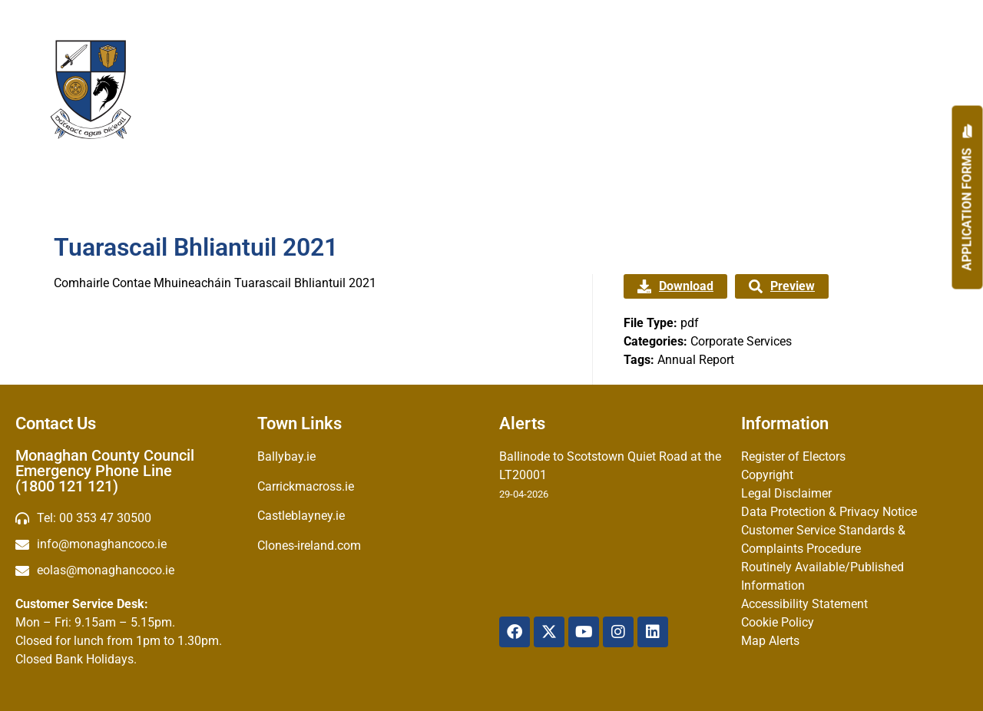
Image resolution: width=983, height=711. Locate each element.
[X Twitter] (549, 632)
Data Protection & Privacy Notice (829, 511)
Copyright (767, 475)
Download (675, 286)
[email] (128, 544)
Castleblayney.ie (301, 515)
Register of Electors (793, 456)
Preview (782, 286)
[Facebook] (514, 632)
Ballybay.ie (286, 456)
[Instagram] (618, 632)
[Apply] (967, 197)
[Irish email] (128, 570)
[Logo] (90, 89)
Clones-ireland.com (309, 545)
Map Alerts (770, 640)
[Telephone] (128, 518)
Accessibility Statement (804, 604)
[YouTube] (583, 632)
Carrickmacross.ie (305, 486)
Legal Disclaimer (786, 493)
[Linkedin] (652, 632)
